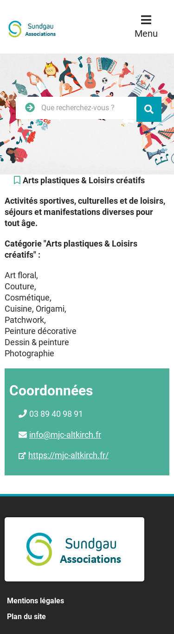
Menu (146, 33)
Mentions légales (35, 600)
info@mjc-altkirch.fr (65, 435)
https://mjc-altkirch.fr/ (68, 455)
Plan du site (26, 616)
